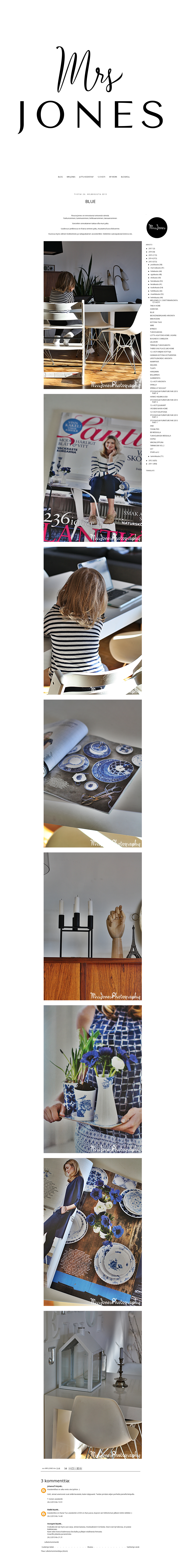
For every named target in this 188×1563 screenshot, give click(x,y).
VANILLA (153, 385)
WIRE (152, 325)
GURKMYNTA (155, 378)
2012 (151, 460)
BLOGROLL (125, 177)
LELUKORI (154, 342)
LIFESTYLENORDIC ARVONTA (161, 358)
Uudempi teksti (48, 1547)
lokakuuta (155, 271)
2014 (151, 258)
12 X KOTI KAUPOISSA (158, 412)
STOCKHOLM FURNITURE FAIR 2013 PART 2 (164, 416)
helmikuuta (155, 297)
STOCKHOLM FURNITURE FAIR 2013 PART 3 (164, 401)
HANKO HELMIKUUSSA (159, 397)
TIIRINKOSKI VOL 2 (157, 445)
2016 (151, 252)
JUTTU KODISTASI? (86, 177)
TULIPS (152, 368)
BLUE (152, 312)
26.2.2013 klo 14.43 (55, 1516)
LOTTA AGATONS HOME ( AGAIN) (163, 335)
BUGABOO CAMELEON (159, 338)
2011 (151, 464)
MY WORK (113, 177)
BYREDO (153, 329)
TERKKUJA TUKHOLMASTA (160, 345)
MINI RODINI (155, 319)
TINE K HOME (155, 306)
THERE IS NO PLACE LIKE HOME (162, 348)
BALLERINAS (155, 375)
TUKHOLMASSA (156, 332)
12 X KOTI (101, 177)
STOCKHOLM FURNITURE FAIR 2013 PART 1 (164, 421)
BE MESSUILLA (155, 432)
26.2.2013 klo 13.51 (55, 1502)
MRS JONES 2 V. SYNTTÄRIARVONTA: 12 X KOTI (164, 301)
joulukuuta (155, 264)
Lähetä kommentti (51, 1542)
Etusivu (90, 1547)
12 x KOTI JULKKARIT (158, 405)
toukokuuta (155, 287)
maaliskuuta (156, 294)
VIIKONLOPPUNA (156, 442)
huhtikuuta (155, 291)
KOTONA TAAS (156, 322)
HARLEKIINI (154, 371)
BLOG (60, 177)
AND (152, 426)
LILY (151, 449)
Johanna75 (51, 1486)
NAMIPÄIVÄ (154, 361)
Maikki (49, 1509)
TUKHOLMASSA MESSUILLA (160, 436)
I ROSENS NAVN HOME (159, 408)
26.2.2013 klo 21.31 (55, 1537)
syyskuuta (155, 274)
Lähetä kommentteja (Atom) (57, 1551)
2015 (151, 255)
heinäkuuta (155, 281)
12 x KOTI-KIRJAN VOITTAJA (160, 352)
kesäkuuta (155, 284)
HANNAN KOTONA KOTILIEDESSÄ (163, 355)
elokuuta (154, 277)
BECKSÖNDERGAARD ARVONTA (162, 315)
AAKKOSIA (154, 309)
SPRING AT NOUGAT (158, 388)
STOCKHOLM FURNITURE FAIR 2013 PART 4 (164, 392)
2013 (151, 261)
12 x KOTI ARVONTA (158, 381)
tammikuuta (155, 456)
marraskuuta (156, 268)
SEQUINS (153, 365)
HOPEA (153, 439)
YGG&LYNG (154, 429)
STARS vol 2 (154, 452)
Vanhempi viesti (133, 1547)
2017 (151, 248)
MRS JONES (71, 177)
